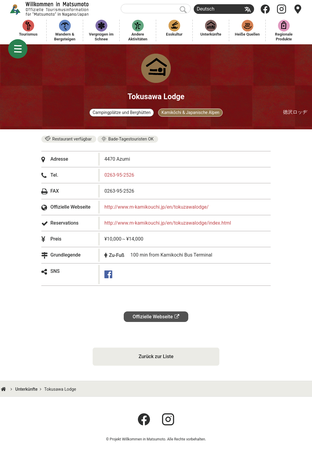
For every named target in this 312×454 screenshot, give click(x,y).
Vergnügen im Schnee (102, 36)
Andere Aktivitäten (138, 36)
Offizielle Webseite (153, 317)
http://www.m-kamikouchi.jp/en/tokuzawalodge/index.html (167, 223)
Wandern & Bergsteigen (64, 36)
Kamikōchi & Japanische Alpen (190, 112)
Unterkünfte (210, 34)
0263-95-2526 (119, 175)
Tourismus (28, 34)
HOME (4, 389)
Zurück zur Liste (156, 356)
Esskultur (174, 34)
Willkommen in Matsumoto (50, 9)
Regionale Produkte (284, 36)
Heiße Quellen (247, 34)
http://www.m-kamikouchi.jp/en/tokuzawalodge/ (156, 207)
